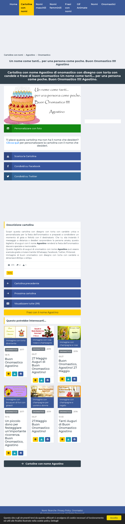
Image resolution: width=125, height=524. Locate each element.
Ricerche (52, 510)
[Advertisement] (62, 34)
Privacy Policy (64, 510)
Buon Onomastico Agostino (14, 362)
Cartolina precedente (21, 283)
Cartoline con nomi (26, 8)
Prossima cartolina (20, 293)
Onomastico (44, 55)
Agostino (30, 55)
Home (13, 4)
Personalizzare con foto (23, 128)
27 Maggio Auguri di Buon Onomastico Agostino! (41, 365)
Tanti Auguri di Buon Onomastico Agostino (68, 426)
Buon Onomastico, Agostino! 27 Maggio (68, 366)
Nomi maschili (41, 6)
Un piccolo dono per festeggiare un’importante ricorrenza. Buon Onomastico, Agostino (15, 433)
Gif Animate (82, 6)
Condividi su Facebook (22, 166)
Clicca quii (12, 142)
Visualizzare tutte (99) (22, 303)
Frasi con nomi (68, 8)
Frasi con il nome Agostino (42, 312)
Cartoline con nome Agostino (42, 464)
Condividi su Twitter (20, 176)
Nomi (94, 4)
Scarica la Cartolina (20, 156)
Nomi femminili (55, 6)
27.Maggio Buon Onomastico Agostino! (41, 426)
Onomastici (108, 4)
